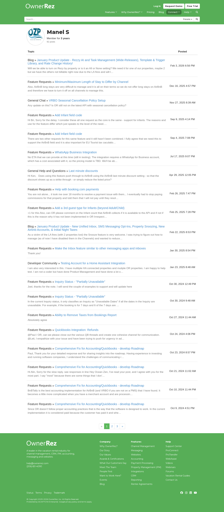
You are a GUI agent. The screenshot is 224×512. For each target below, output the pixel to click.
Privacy (48, 492)
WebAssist (171, 458)
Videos (169, 463)
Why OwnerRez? (109, 446)
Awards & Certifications (112, 458)
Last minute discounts (83, 171)
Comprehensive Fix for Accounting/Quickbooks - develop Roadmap (99, 348)
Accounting (137, 458)
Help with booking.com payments (77, 189)
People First (106, 471)
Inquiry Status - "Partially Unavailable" (80, 281)
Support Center (174, 446)
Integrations (137, 471)
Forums (170, 471)
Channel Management (143, 446)
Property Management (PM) (146, 467)
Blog (102, 484)
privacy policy (71, 502)
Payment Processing (142, 463)
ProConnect (172, 450)
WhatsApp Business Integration (76, 152)
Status (30, 492)
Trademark (59, 492)
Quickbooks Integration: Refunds (76, 330)
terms (83, 502)
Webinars (170, 467)
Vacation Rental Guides (178, 475)
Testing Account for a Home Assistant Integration (93, 263)
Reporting (136, 480)
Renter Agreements (141, 484)
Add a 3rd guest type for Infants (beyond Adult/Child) (90, 208)
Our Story (105, 450)
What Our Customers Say (113, 463)
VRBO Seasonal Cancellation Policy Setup (77, 100)
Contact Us (171, 480)
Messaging (137, 450)
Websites (136, 454)
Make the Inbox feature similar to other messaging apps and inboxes (100, 248)
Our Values (105, 454)
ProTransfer (171, 454)
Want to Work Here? (110, 475)
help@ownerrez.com (37, 463)
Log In (157, 6)
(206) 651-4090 (34, 466)
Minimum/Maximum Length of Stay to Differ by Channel (91, 81)
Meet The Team (108, 467)
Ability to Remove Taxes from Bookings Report (86, 315)
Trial (192, 6)
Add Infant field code (68, 115)
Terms (38, 492)
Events (103, 480)
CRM (133, 475)
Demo (173, 6)
